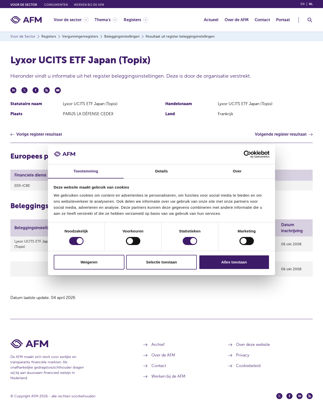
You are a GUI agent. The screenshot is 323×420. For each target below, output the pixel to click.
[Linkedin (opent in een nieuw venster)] (300, 401)
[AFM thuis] (26, 19)
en (303, 4)
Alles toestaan (234, 262)
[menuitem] (74, 20)
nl (311, 4)
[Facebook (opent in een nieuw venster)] (289, 401)
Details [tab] (161, 171)
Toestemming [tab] (85, 171)
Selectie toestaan (161, 262)
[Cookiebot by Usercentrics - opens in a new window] (247, 154)
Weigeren (88, 262)
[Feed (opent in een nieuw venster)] (310, 401)
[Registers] (136, 20)
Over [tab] (237, 171)
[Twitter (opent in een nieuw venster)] (279, 401)
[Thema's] (106, 20)
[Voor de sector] (71, 20)
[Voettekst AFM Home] (69, 348)
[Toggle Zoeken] (310, 20)
